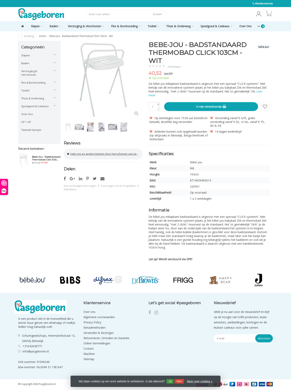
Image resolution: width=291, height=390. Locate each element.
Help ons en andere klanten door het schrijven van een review (104, 154)
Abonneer (264, 338)
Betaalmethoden (94, 327)
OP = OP (26, 122)
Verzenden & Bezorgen (98, 332)
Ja (170, 381)
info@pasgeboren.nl (36, 351)
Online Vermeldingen (96, 343)
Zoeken (157, 14)
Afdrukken (70, 189)
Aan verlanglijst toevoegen (80, 185)
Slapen (36, 26)
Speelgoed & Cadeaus (216, 26)
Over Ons (245, 26)
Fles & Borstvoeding (125, 26)
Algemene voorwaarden (99, 317)
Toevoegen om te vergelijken (118, 185)
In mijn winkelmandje (211, 106)
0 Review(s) (174, 66)
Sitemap (88, 359)
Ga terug (27, 36)
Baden (55, 26)
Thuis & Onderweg (179, 26)
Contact (88, 348)
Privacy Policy (92, 322)
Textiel (153, 26)
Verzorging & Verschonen (86, 26)
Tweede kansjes (31, 130)
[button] (259, 14)
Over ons (89, 311)
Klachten (89, 353)
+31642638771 (32, 346)
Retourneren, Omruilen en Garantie (106, 338)
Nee (179, 381)
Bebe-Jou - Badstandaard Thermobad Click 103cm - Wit (46, 158)
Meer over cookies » (199, 381)
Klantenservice (264, 3)
